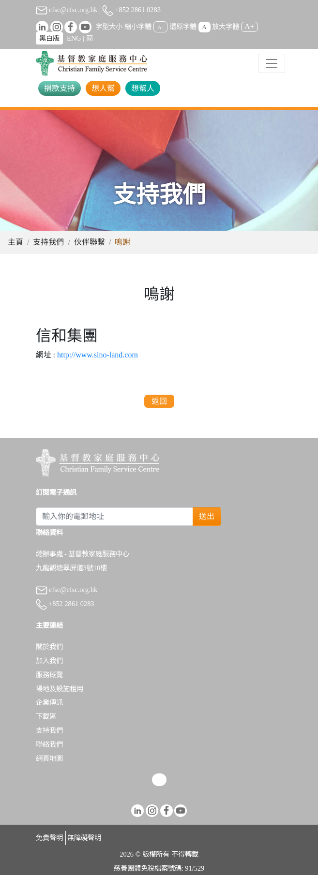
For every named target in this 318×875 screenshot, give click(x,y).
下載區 (46, 716)
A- (161, 27)
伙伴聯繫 (89, 242)
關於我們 (49, 647)
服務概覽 (49, 675)
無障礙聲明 (84, 838)
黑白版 (49, 38)
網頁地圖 (49, 758)
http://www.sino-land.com (97, 355)
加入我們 (49, 661)
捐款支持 (59, 88)
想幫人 (142, 88)
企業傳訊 (49, 702)
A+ (249, 26)
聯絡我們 (49, 744)
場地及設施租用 (59, 689)
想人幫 (103, 88)
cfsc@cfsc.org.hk (67, 10)
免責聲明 (49, 838)
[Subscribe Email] (115, 516)
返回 (159, 401)
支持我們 (48, 242)
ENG (74, 38)
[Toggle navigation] (271, 63)
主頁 (15, 242)
